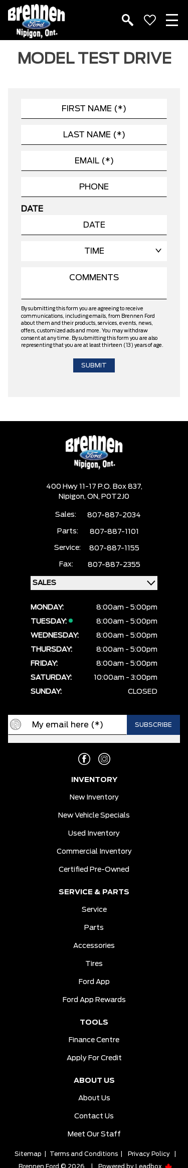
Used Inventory (94, 833)
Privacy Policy (149, 1154)
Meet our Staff (94, 1134)
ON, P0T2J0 (108, 496)
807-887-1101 (114, 531)
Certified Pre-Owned (94, 869)
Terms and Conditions (84, 1154)
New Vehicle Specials (94, 815)
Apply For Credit (94, 1058)
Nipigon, (73, 496)
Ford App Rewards (94, 1000)
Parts (94, 927)
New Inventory (94, 797)
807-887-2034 (114, 515)
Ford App (94, 982)
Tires (94, 963)
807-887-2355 (114, 564)
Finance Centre (94, 1040)
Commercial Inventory (94, 851)
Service (94, 909)
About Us (94, 1098)
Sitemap (28, 1154)
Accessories (94, 945)
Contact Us (94, 1116)
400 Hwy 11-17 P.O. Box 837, (94, 486)
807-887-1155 (114, 548)
